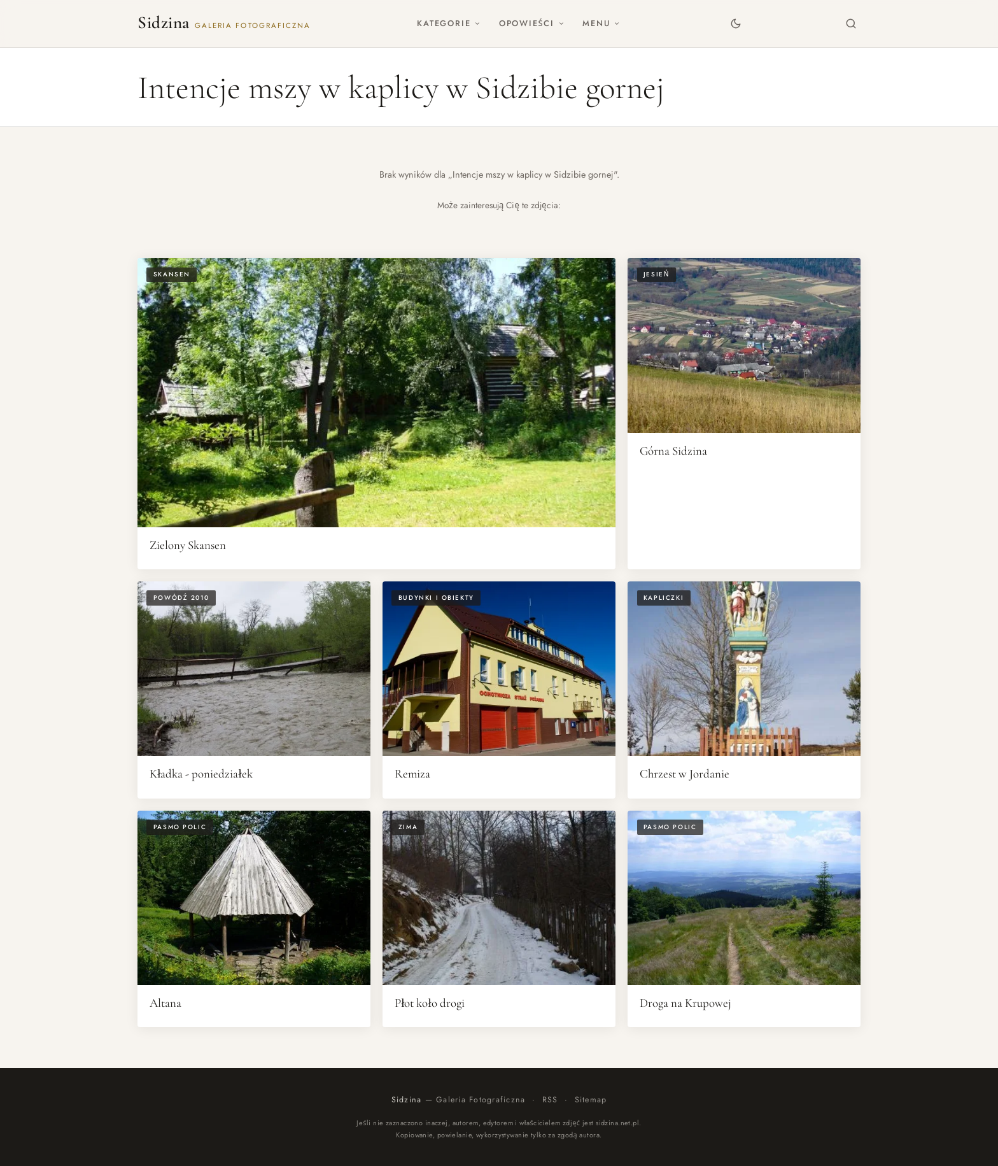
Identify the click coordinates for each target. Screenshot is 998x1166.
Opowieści (532, 23)
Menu (601, 23)
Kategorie (449, 23)
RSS (550, 1100)
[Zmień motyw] (735, 23)
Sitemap (591, 1100)
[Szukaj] (851, 23)
